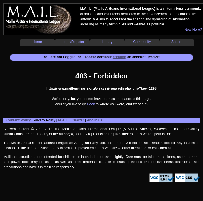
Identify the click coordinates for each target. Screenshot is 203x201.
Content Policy (18, 120)
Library (107, 42)
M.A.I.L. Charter (71, 120)
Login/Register (73, 42)
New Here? (193, 30)
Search (177, 42)
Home (37, 42)
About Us (94, 120)
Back (91, 104)
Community (142, 42)
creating (119, 57)
